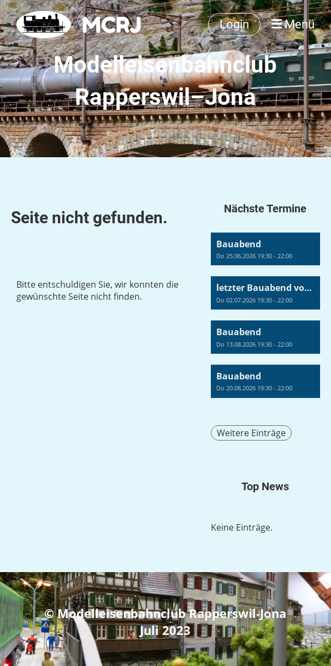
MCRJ (111, 24)
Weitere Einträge (251, 433)
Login (234, 24)
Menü (293, 24)
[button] (265, 249)
